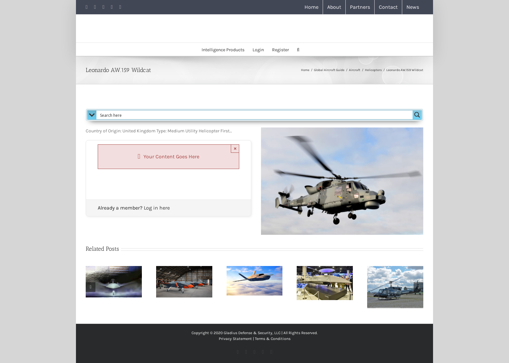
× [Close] (235, 148)
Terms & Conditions (273, 338)
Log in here (157, 208)
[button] (298, 49)
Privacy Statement (235, 338)
